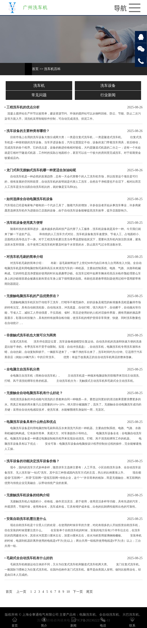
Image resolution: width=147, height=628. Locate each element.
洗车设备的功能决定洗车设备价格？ (32, 461)
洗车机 (39, 85)
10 (68, 591)
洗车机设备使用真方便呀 (24, 222)
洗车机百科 (52, 69)
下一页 (78, 591)
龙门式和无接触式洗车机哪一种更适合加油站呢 (41, 170)
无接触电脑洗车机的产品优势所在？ (32, 296)
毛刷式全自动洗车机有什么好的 (29, 558)
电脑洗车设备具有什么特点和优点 (31, 422)
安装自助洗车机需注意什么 (26, 519)
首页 (35, 69)
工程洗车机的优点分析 (23, 107)
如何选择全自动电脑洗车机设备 (29, 199)
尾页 (89, 591)
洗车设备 (108, 85)
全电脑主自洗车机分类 (23, 369)
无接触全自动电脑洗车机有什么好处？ (34, 393)
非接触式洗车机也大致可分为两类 (31, 335)
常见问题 (39, 95)
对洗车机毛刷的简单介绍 (24, 257)
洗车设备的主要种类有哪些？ (27, 131)
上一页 (21, 591)
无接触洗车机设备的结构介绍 (27, 495)
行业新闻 (108, 95)
